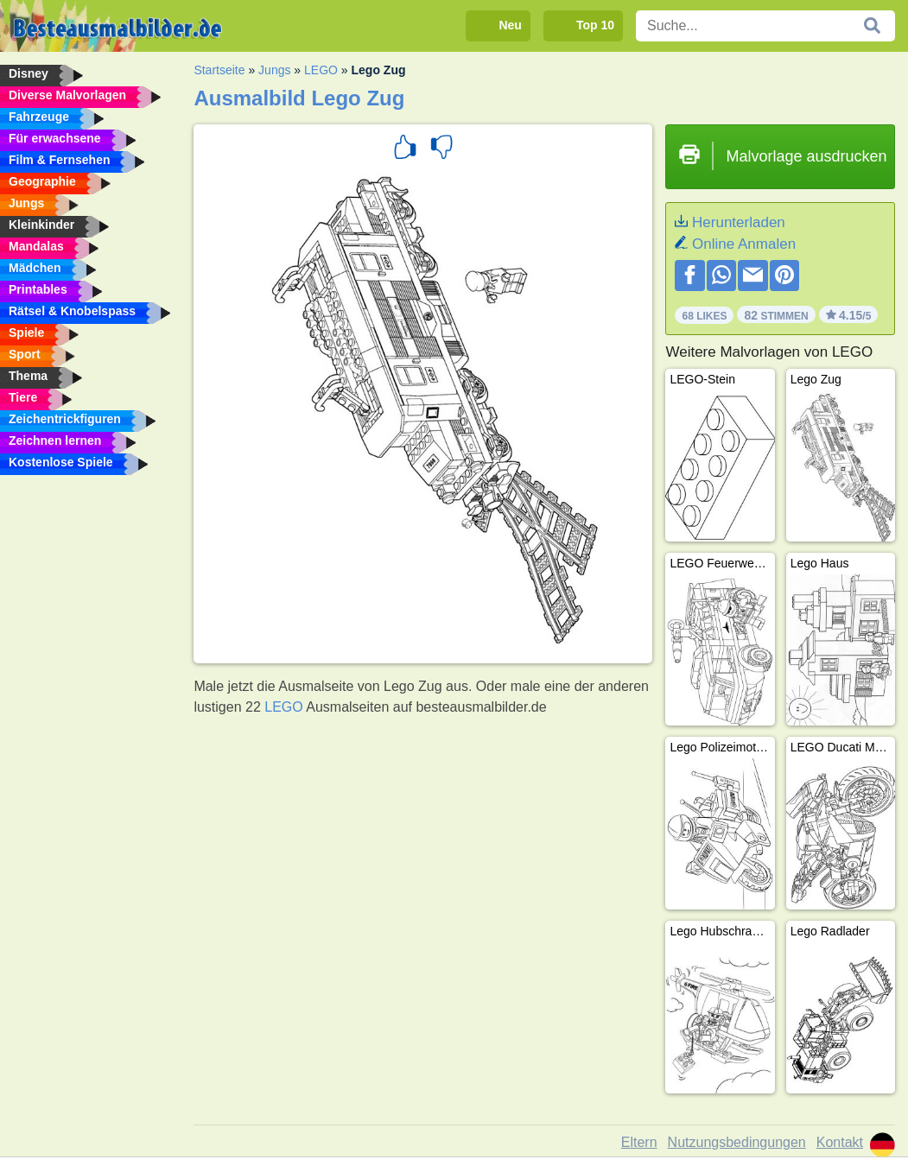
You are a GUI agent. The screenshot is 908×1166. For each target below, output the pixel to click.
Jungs (274, 70)
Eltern (639, 1142)
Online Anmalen (744, 244)
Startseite (219, 70)
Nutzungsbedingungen (737, 1142)
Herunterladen (738, 222)
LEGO (321, 70)
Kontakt (839, 1142)
